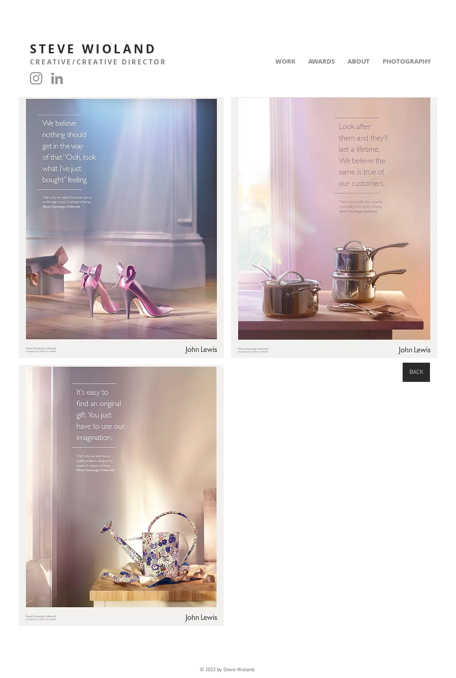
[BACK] (416, 372)
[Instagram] (36, 78)
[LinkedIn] (57, 78)
